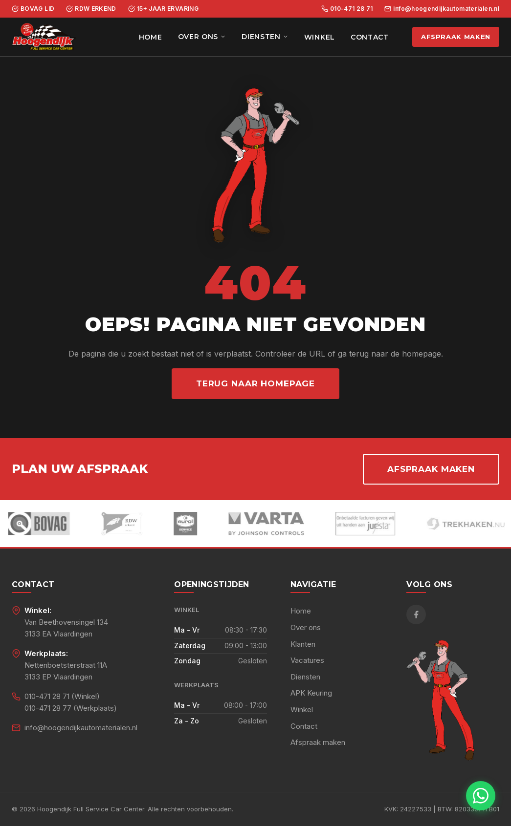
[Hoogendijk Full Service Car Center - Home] (44, 37)
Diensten (265, 36)
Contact (370, 37)
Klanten (302, 644)
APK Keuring (311, 693)
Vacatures (307, 660)
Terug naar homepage (255, 383)
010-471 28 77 (47, 708)
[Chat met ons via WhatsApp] (480, 795)
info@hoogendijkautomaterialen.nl (441, 8)
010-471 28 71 (347, 8)
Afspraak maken (455, 37)
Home (150, 37)
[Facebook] (416, 614)
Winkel (319, 37)
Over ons (202, 36)
